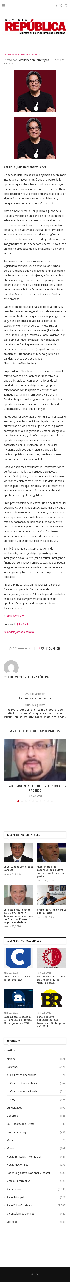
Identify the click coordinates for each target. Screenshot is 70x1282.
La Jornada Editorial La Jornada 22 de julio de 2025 (51, 979)
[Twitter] (60, 5)
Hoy (38, 1099)
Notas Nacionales (36, 1165)
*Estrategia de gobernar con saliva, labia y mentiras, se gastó (51, 871)
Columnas (36, 1067)
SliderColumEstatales (36, 1205)
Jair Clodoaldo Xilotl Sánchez (18, 868)
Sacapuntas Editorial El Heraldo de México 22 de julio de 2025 (18, 1020)
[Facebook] (56, 5)
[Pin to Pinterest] (54, 648)
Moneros (36, 1140)
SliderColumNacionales (36, 1213)
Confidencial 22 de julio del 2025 (17, 978)
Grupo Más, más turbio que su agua (51, 911)
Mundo (36, 1148)
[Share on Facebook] (47, 648)
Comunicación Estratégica (33, 60)
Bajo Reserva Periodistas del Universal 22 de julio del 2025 (51, 1021)
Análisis (36, 1050)
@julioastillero (15, 616)
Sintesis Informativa (36, 1181)
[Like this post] (42, 648)
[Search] (66, 5)
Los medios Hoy (36, 1132)
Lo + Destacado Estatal (36, 1124)
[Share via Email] (58, 648)
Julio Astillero (24, 624)
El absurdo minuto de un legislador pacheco (35, 788)
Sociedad (36, 1222)
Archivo (36, 1059)
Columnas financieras (38, 1075)
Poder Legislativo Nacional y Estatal (36, 1173)
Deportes (36, 1116)
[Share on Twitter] (50, 648)
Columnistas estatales (38, 1083)
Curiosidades (36, 1108)
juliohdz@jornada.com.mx (19, 632)
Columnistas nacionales (38, 1091)
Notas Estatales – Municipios (36, 1156)
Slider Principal (36, 1197)
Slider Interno (36, 1189)
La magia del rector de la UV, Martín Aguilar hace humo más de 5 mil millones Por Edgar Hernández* (18, 916)
